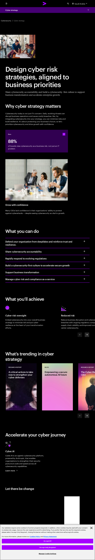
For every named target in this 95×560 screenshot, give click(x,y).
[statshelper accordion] (64, 134)
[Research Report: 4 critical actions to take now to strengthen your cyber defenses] (21, 386)
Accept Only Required (47, 547)
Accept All (47, 541)
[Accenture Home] (44, 3)
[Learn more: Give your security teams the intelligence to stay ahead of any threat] (11, 470)
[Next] (87, 334)
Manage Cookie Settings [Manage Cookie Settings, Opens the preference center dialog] (47, 553)
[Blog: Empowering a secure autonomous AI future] (57, 386)
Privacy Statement (50, 536)
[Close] (91, 528)
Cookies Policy (35, 536)
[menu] (6, 3)
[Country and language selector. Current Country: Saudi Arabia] (80, 3)
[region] (47, 542)
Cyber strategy (11, 10)
